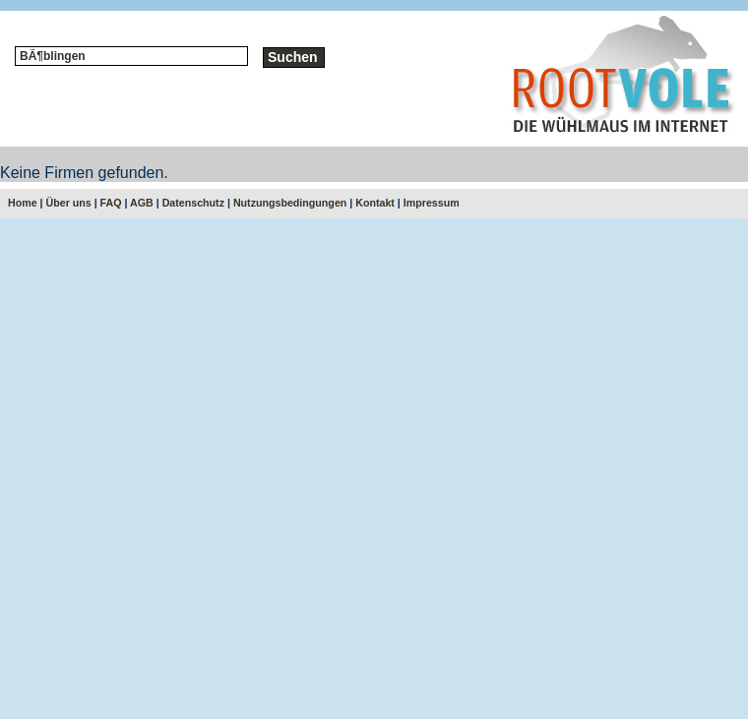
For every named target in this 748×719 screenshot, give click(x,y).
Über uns (69, 203)
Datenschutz (193, 203)
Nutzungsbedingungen (289, 203)
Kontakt (375, 203)
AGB (142, 203)
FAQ (111, 203)
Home (22, 203)
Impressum (432, 203)
